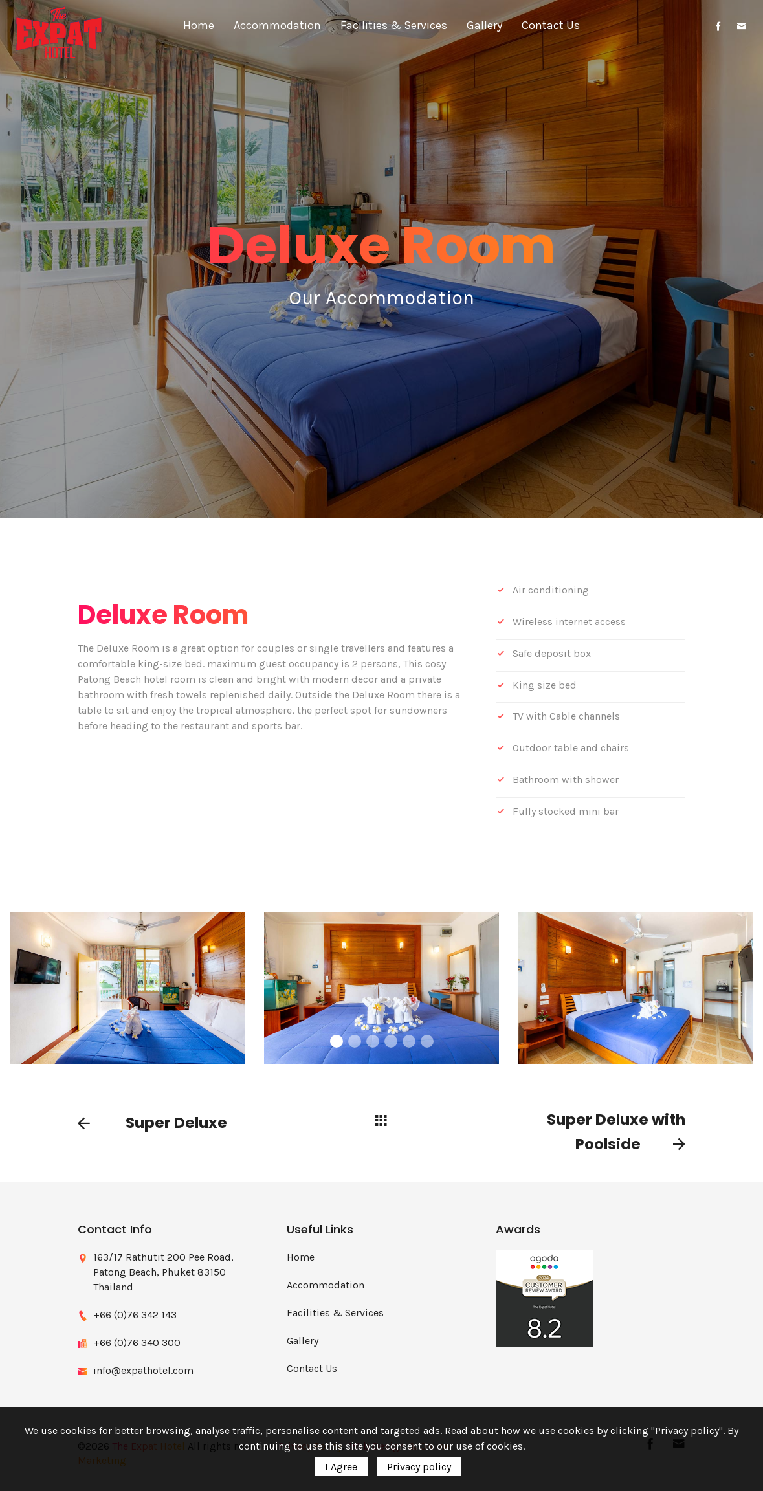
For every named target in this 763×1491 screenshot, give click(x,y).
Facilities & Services (393, 25)
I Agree (341, 1467)
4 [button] (390, 1041)
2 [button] (354, 1041)
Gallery (484, 25)
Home (198, 25)
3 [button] (372, 1041)
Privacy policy (419, 1467)
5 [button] (409, 1041)
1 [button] (336, 1041)
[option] (381, 988)
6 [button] (427, 1041)
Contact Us (551, 25)
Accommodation (277, 25)
